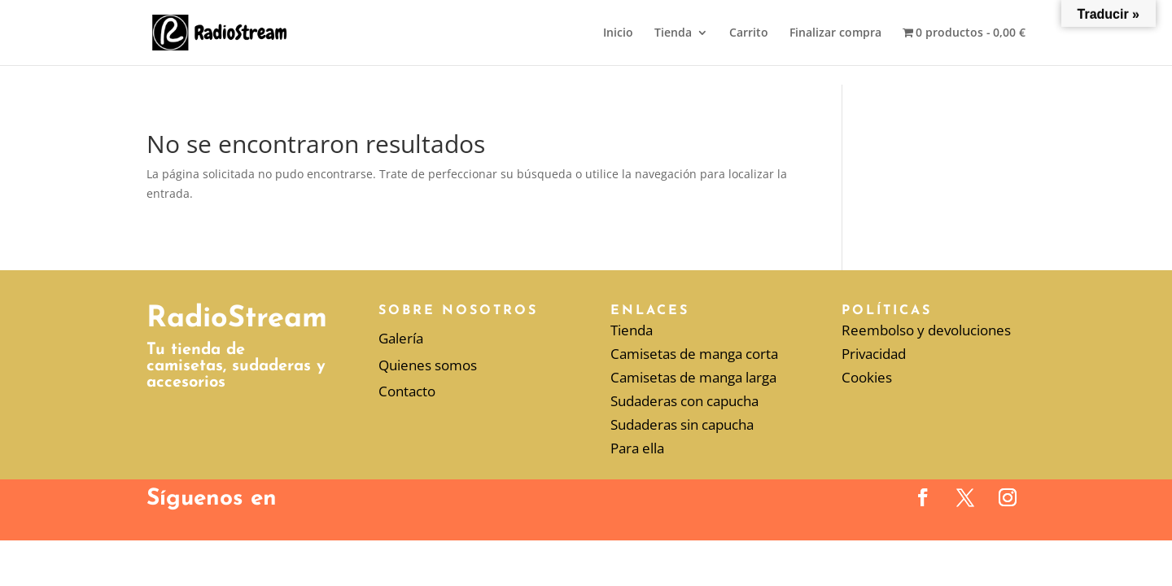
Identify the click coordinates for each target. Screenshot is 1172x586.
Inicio (618, 33)
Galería (400, 338)
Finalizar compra (835, 33)
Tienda (673, 33)
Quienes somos (427, 365)
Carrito (748, 33)
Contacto (406, 391)
